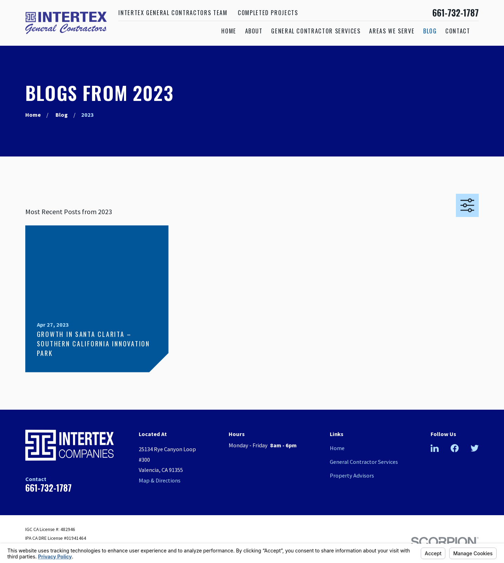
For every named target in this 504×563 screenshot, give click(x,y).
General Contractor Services (364, 461)
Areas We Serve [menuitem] (391, 31)
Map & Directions (160, 480)
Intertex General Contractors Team (172, 12)
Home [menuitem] (228, 31)
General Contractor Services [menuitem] (315, 31)
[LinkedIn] (435, 448)
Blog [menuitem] (430, 31)
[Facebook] (455, 448)
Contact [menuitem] (457, 31)
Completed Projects (268, 12)
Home (337, 448)
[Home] (66, 23)
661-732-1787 (455, 12)
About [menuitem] (254, 31)
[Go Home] (33, 114)
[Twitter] (475, 448)
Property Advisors (352, 475)
